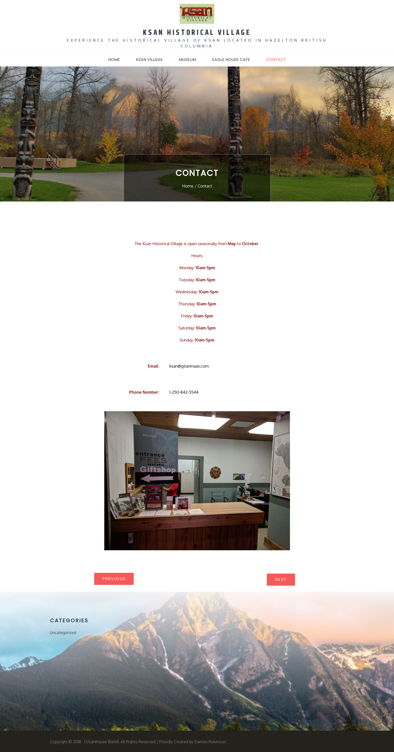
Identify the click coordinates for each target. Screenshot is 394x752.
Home (114, 59)
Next (281, 579)
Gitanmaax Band (101, 741)
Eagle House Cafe (231, 59)
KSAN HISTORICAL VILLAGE (197, 32)
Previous (114, 578)
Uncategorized (63, 632)
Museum (187, 59)
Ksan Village (149, 59)
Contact (276, 59)
